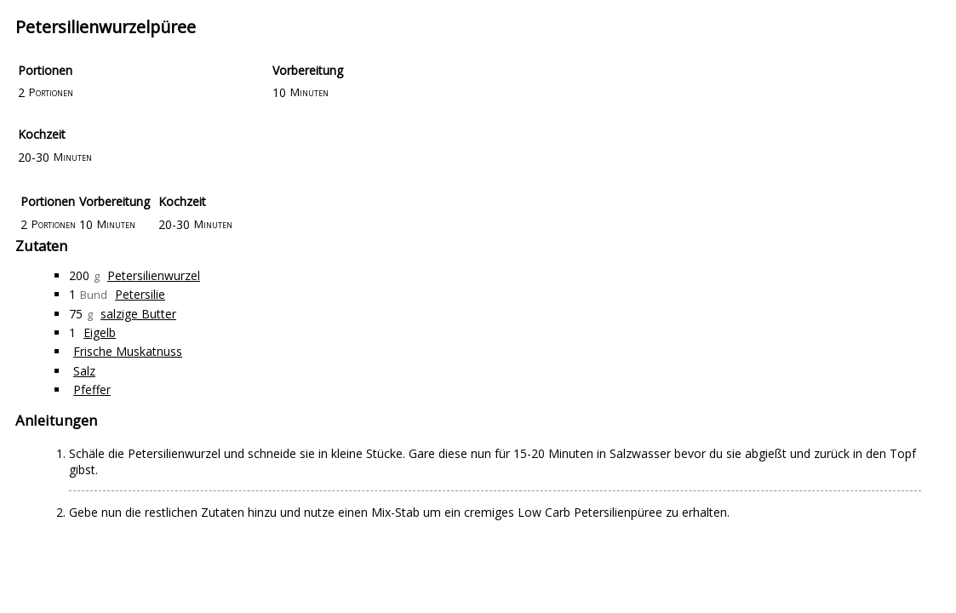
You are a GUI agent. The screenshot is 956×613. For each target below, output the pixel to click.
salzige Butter (138, 314)
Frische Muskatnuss (127, 351)
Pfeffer (92, 389)
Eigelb (99, 332)
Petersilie (140, 294)
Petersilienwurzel (153, 275)
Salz (84, 371)
